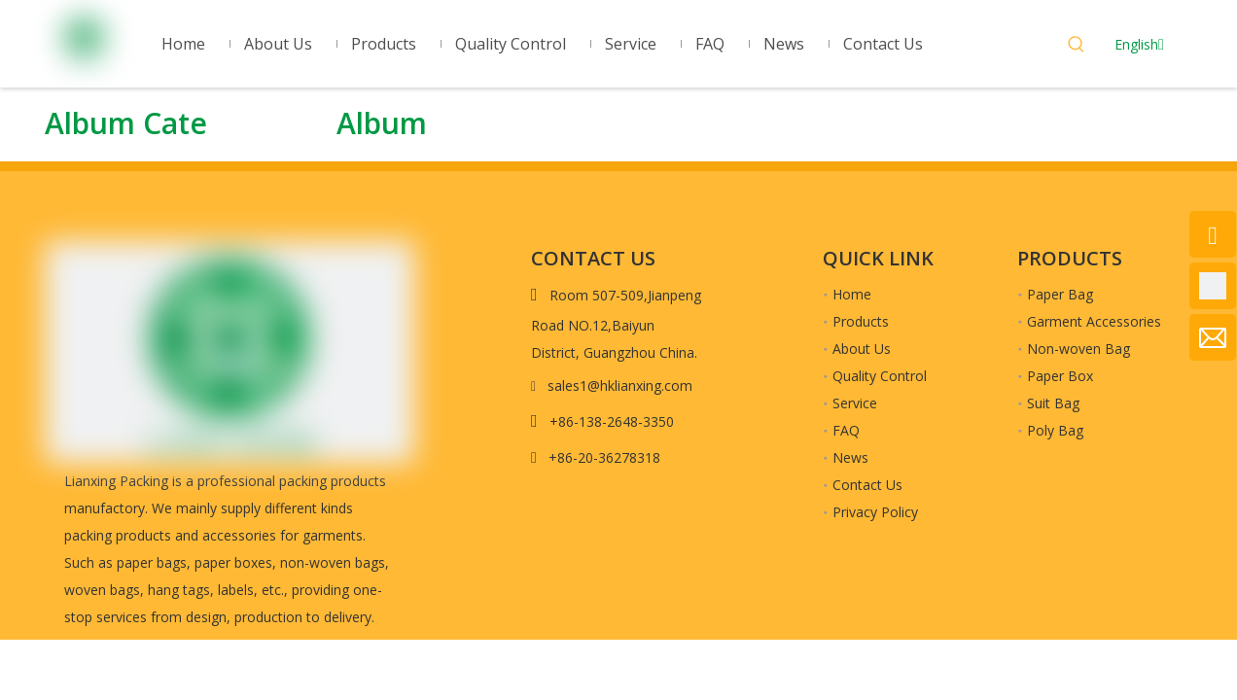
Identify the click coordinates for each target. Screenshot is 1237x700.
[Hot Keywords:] (1076, 46)
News (850, 457)
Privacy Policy (875, 512)
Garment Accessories (1094, 321)
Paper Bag (1060, 294)
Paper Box (1060, 376)
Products (860, 321)
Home (851, 294)
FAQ (846, 430)
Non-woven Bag (1078, 348)
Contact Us (867, 484)
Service (854, 403)
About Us (861, 348)
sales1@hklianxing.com (620, 385)
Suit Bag (1053, 403)
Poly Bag (1055, 430)
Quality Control (879, 376)
